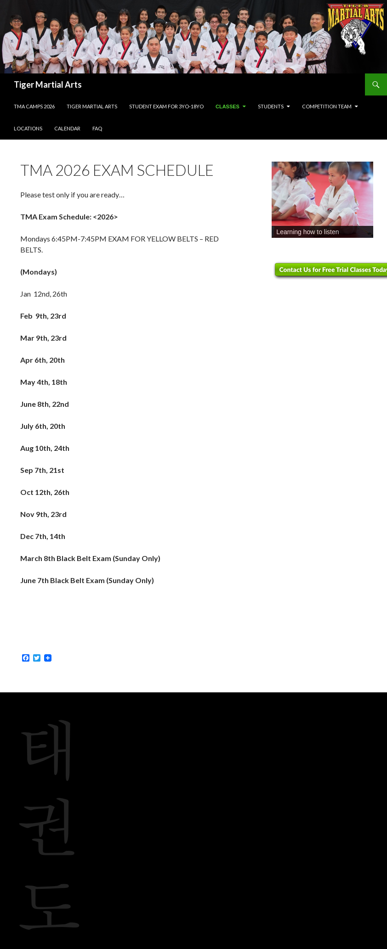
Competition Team (327, 106)
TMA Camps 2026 (34, 106)
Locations (28, 128)
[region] (322, 199)
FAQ (97, 128)
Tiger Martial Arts (48, 84)
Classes (227, 106)
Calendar (67, 128)
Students (271, 106)
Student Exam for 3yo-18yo (166, 106)
